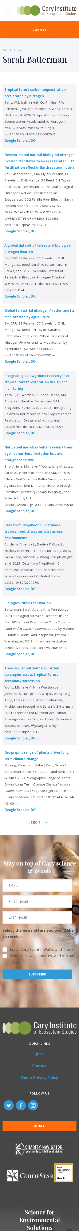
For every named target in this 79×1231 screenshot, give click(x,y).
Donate (39, 30)
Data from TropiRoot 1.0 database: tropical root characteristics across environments (33, 531)
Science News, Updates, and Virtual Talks (42, 959)
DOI (34, 140)
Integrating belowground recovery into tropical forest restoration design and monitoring (36, 382)
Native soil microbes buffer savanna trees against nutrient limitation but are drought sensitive (38, 453)
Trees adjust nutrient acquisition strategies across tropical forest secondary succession (31, 674)
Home (7, 50)
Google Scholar (16, 140)
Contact (39, 1065)
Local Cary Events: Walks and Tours (42, 949)
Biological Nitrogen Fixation (27, 603)
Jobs (39, 1053)
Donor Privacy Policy (39, 1077)
